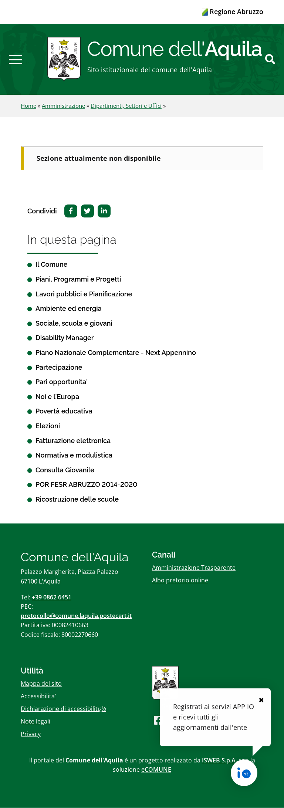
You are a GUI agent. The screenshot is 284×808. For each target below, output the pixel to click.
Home (28, 106)
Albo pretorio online (180, 580)
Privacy (31, 734)
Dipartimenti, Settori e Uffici (126, 106)
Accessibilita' (38, 696)
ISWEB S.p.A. (219, 760)
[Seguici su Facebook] (158, 720)
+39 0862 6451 (51, 597)
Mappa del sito (41, 683)
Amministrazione (63, 106)
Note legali (35, 722)
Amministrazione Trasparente (194, 567)
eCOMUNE (156, 769)
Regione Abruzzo (232, 11)
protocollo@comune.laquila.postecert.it (76, 616)
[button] (15, 59)
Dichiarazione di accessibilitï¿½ (63, 709)
